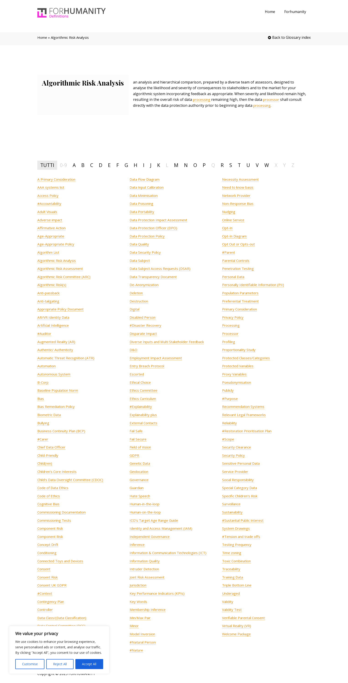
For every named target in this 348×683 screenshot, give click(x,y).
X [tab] (276, 165)
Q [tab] (213, 165)
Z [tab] (293, 165)
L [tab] (167, 165)
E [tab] (109, 165)
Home (273, 11)
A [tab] (74, 165)
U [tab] (248, 165)
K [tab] (158, 165)
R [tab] (222, 165)
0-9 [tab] (63, 165)
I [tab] (143, 165)
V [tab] (257, 165)
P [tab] (204, 165)
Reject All (60, 664)
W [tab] (266, 165)
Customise (30, 664)
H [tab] (135, 165)
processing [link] (202, 99)
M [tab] (176, 165)
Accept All (89, 664)
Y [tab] (284, 165)
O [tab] (195, 165)
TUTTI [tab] (47, 165)
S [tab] (230, 165)
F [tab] (117, 165)
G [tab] (126, 165)
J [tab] (150, 165)
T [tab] (239, 165)
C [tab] (91, 165)
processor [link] (273, 99)
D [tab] (100, 165)
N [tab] (186, 165)
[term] (58, 179)
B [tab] (82, 165)
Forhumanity (296, 11)
